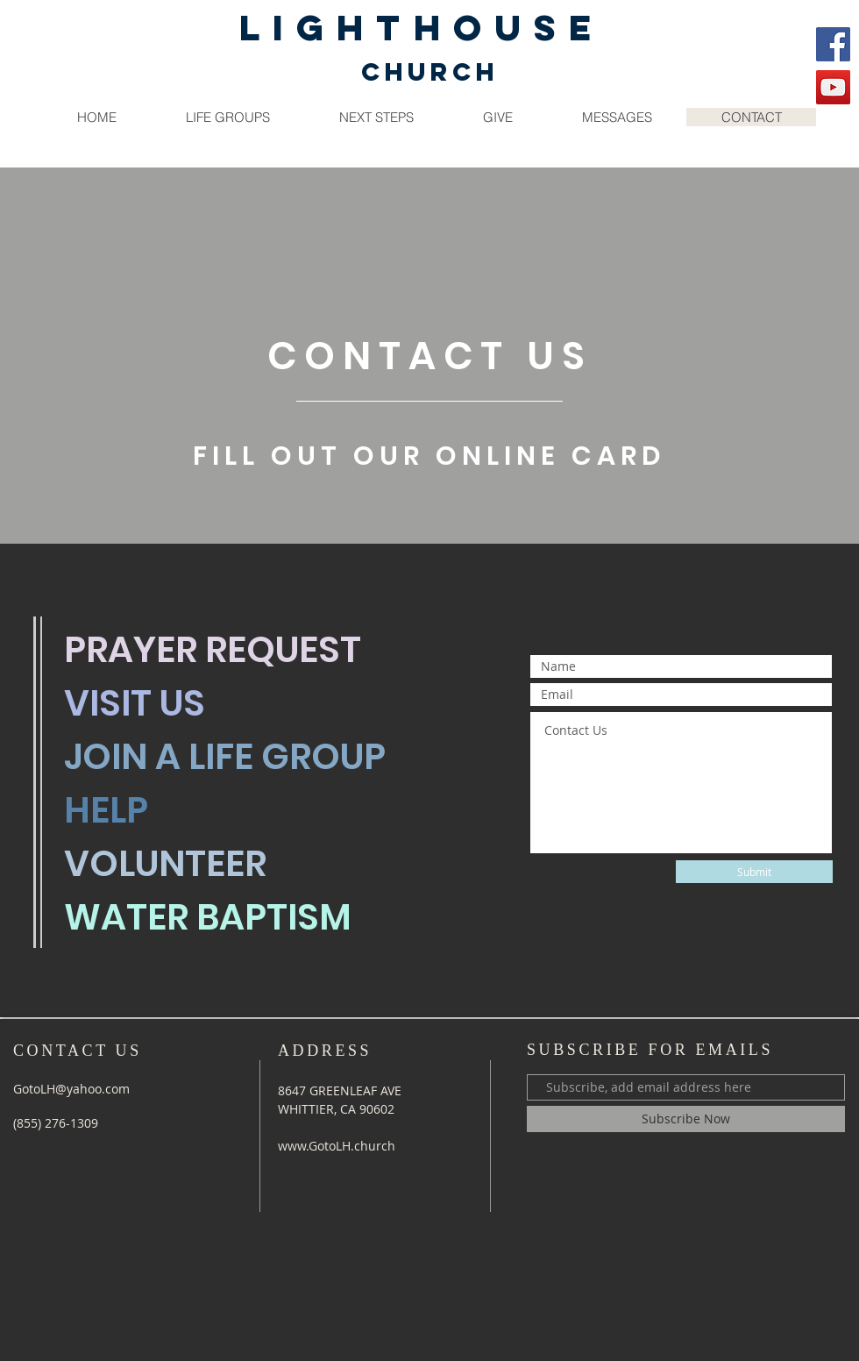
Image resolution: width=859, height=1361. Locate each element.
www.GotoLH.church (336, 1145)
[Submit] (754, 871)
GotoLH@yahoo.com (71, 1088)
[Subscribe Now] (686, 1119)
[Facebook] (833, 44)
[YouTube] (833, 87)
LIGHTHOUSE (422, 27)
